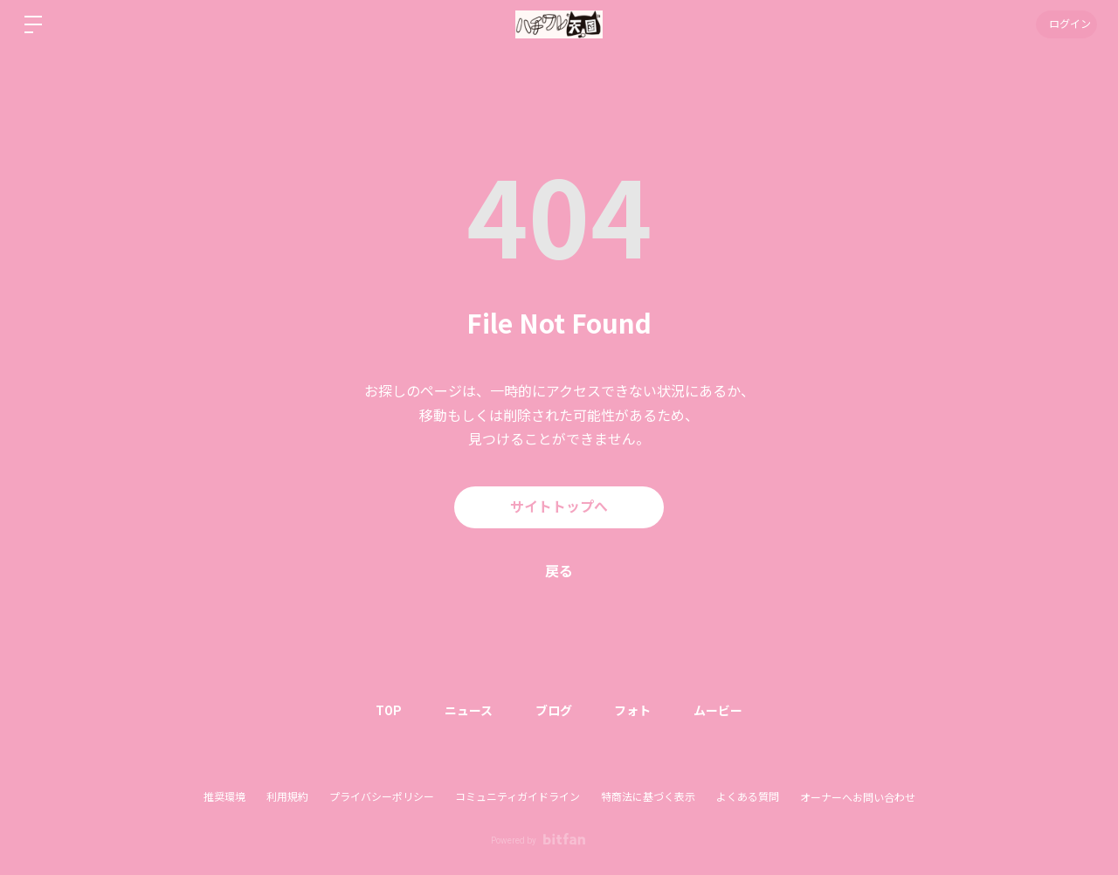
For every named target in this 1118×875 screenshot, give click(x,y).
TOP (387, 711)
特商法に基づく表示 (648, 797)
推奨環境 (224, 797)
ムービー (720, 711)
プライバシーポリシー (381, 797)
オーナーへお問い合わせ (857, 798)
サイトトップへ (559, 507)
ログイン (1066, 24)
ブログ (553, 711)
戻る (559, 571)
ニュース (468, 711)
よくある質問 (747, 797)
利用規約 (287, 797)
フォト (634, 711)
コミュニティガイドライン (517, 797)
